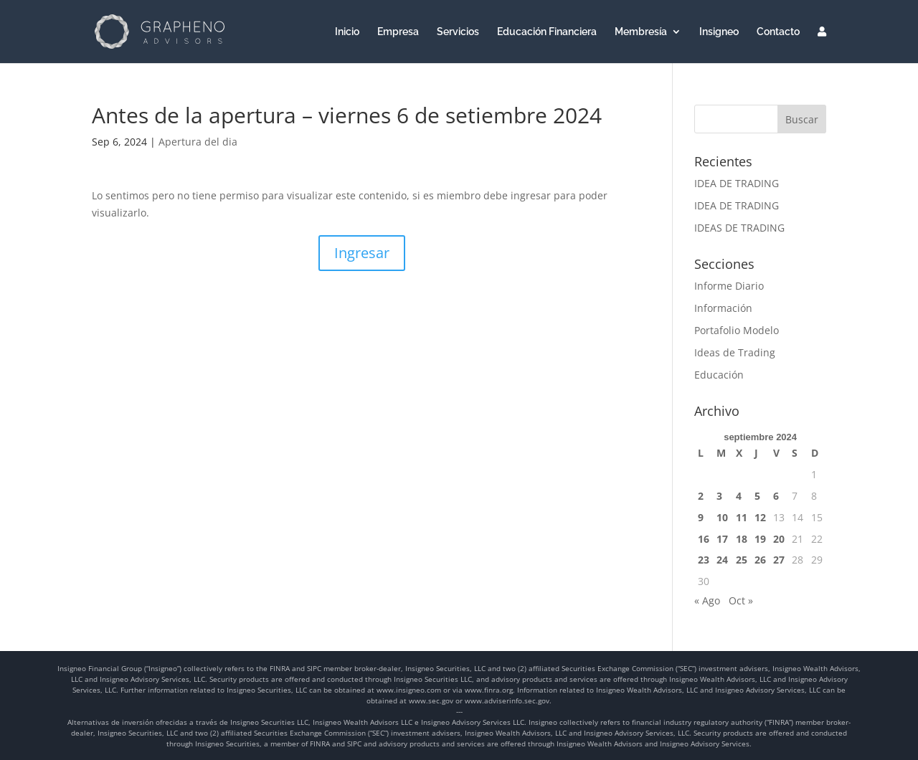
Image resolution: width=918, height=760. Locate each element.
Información (723, 308)
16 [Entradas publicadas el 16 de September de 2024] (703, 539)
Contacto (778, 32)
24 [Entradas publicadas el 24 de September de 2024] (722, 559)
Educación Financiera (547, 32)
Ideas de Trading (734, 352)
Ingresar (361, 252)
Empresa (398, 32)
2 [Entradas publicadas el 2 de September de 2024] (701, 496)
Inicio (347, 32)
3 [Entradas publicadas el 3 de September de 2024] (719, 496)
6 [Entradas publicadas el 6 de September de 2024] (776, 496)
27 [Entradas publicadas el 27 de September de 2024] (779, 559)
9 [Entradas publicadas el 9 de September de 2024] (701, 517)
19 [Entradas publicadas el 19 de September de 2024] (760, 539)
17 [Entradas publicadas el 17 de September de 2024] (722, 539)
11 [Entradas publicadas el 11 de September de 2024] (741, 517)
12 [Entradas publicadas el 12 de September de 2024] (760, 517)
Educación (719, 374)
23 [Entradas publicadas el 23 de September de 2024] (703, 559)
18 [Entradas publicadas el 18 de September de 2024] (741, 539)
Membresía (641, 32)
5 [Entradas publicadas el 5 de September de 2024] (757, 496)
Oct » (741, 600)
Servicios (458, 32)
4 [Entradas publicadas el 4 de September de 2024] (739, 496)
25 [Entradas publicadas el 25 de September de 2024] (741, 559)
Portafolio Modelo (736, 330)
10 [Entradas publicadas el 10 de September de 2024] (722, 517)
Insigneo (719, 32)
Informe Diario (729, 286)
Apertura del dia (197, 141)
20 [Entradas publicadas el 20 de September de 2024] (779, 539)
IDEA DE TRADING (736, 183)
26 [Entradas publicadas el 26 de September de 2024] (760, 559)
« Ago (707, 600)
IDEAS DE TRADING (739, 227)
